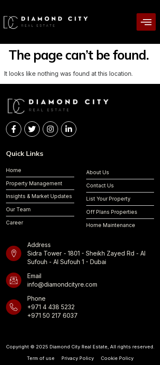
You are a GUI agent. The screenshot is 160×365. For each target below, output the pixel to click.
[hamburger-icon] (146, 22)
